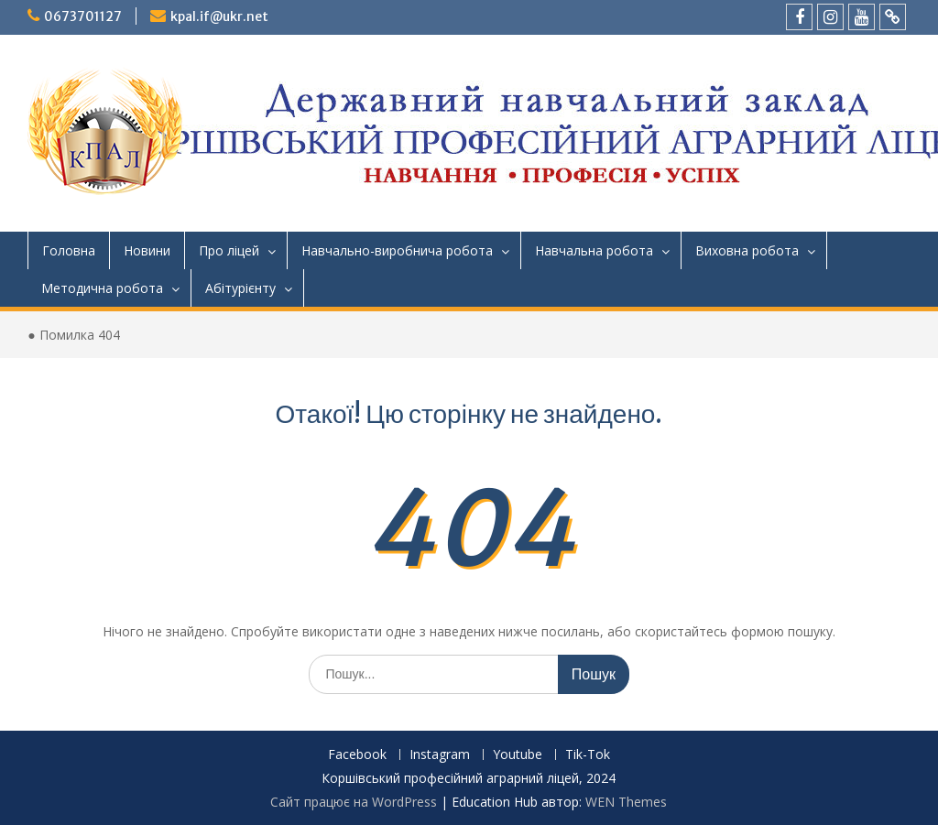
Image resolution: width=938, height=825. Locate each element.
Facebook (357, 755)
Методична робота (102, 288)
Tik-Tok (587, 755)
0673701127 (83, 16)
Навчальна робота (594, 250)
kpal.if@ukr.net (219, 16)
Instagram (439, 755)
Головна (68, 250)
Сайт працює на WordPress (353, 801)
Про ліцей (229, 250)
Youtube (517, 755)
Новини (147, 250)
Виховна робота (747, 250)
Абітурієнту (240, 288)
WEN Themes (626, 801)
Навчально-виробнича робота (397, 250)
